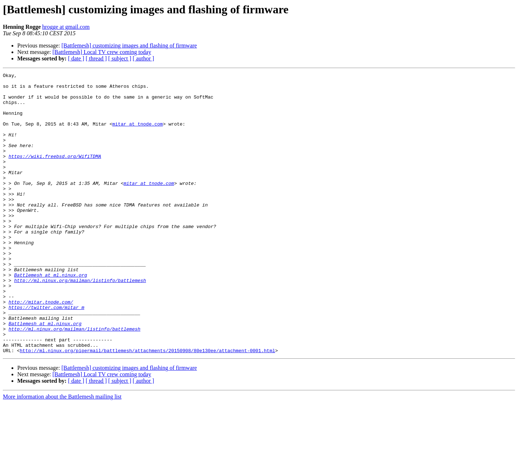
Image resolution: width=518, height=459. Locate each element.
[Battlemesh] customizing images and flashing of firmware (129, 45)
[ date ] (76, 58)
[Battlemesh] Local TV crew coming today (102, 52)
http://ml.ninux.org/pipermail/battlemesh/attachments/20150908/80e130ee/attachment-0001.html (147, 406)
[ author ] (143, 58)
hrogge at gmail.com (66, 27)
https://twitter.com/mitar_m (47, 354)
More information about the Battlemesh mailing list (62, 453)
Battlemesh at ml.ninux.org (50, 316)
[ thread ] (96, 58)
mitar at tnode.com (137, 134)
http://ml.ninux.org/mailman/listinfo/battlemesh (80, 322)
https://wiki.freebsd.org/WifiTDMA (55, 173)
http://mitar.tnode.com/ (41, 348)
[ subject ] (119, 58)
